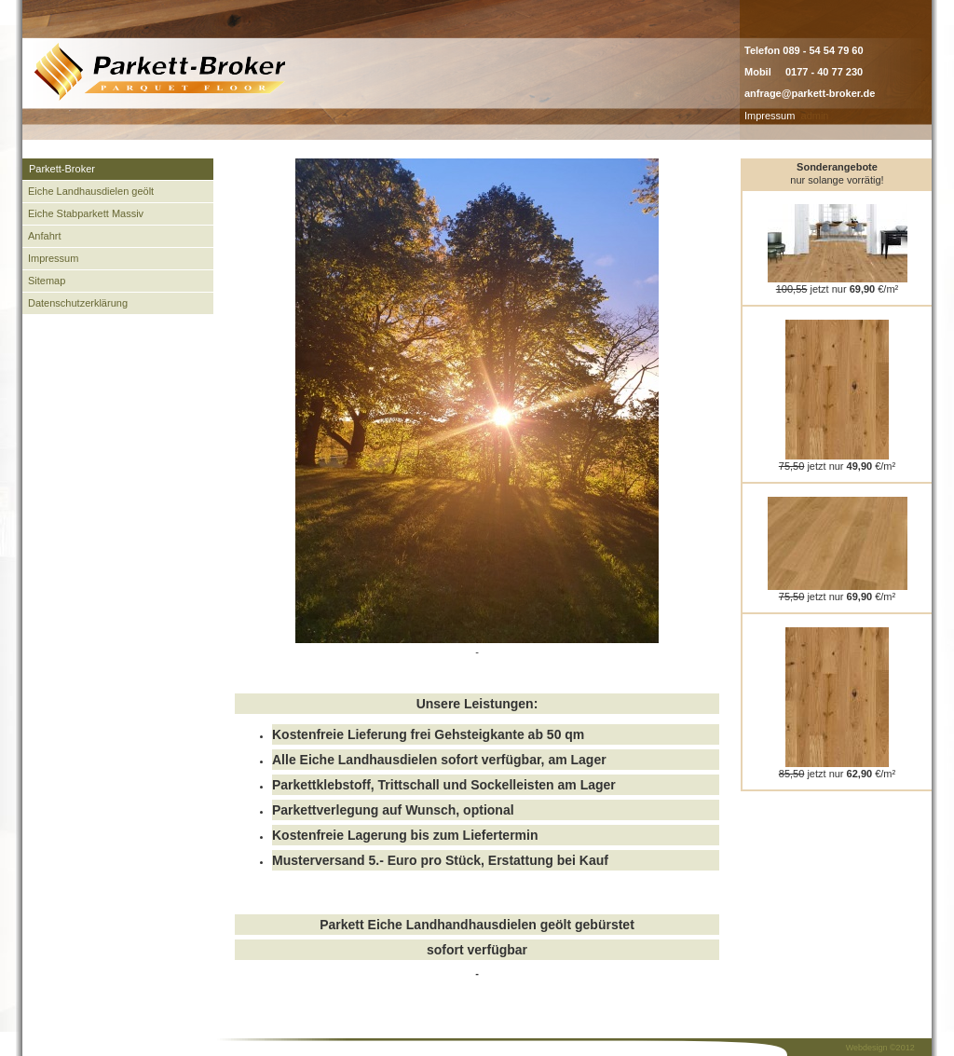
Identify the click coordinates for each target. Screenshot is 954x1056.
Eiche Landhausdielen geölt (91, 191)
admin (815, 115)
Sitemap (46, 280)
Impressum (769, 115)
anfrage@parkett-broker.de (809, 93)
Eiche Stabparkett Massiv (85, 213)
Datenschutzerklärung (78, 303)
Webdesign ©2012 (880, 1047)
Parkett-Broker (62, 168)
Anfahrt (44, 235)
